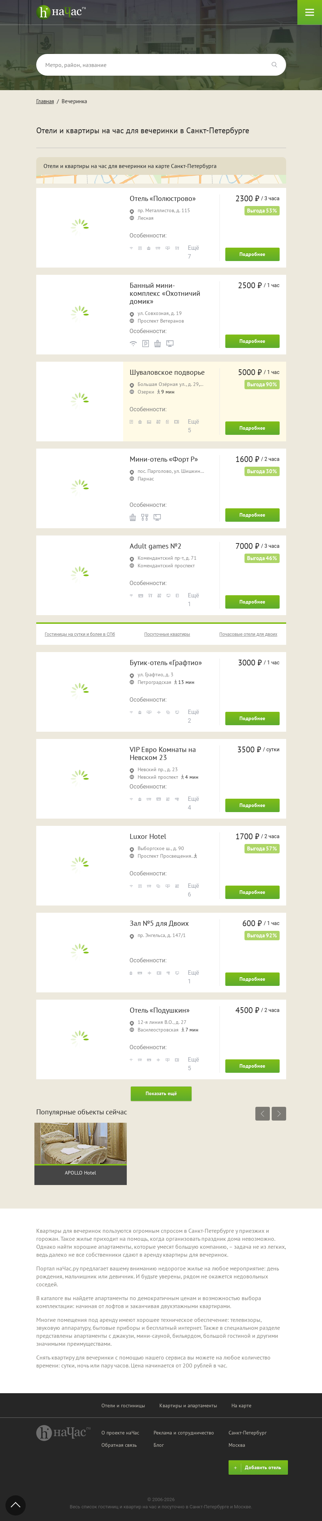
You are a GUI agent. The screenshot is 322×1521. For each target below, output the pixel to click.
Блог (159, 1445)
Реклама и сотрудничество (184, 1432)
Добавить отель (256, 1467)
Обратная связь (119, 1445)
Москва (237, 1445)
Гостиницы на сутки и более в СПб (80, 634)
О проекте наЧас (120, 1432)
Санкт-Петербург (248, 1432)
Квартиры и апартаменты (188, 1405)
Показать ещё (161, 1093)
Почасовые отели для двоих (248, 634)
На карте (241, 1405)
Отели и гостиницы (123, 1405)
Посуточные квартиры (167, 634)
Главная (45, 101)
